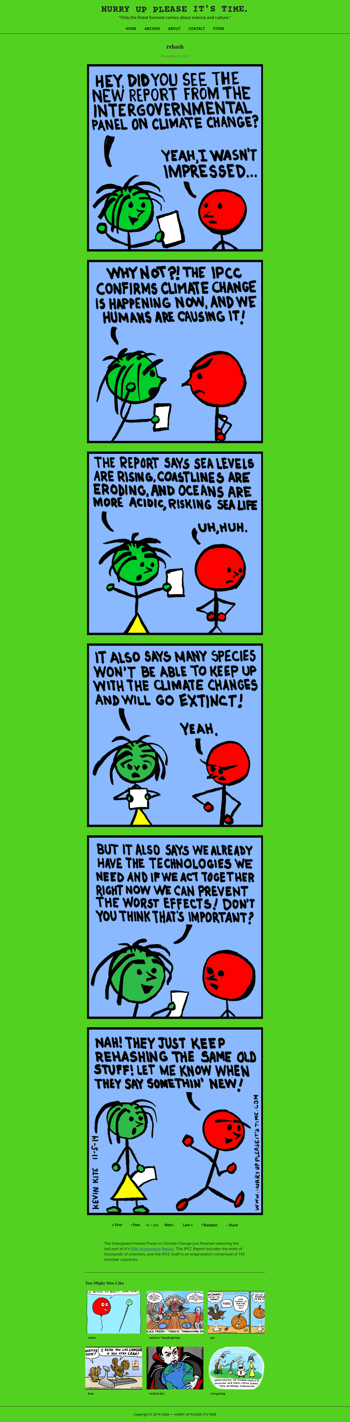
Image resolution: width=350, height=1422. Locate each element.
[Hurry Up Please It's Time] (175, 9)
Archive (152, 28)
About (174, 28)
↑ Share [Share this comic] (232, 1225)
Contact (197, 28)
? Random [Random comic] (209, 1225)
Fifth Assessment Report (152, 1248)
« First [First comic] (117, 1225)
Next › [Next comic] (170, 1225)
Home (131, 28)
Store (218, 28)
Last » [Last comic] (188, 1225)
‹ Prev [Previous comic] (135, 1225)
